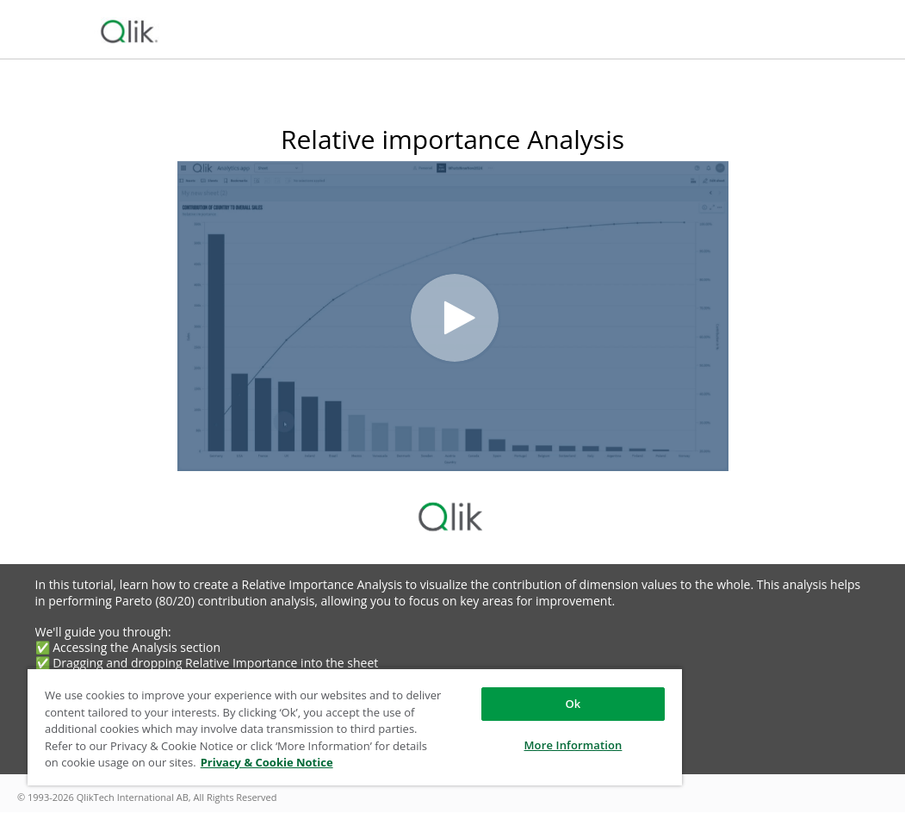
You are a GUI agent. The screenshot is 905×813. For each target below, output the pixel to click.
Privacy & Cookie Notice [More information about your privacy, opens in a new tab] (267, 762)
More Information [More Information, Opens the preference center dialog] (573, 745)
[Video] (452, 316)
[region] (355, 726)
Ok (572, 703)
